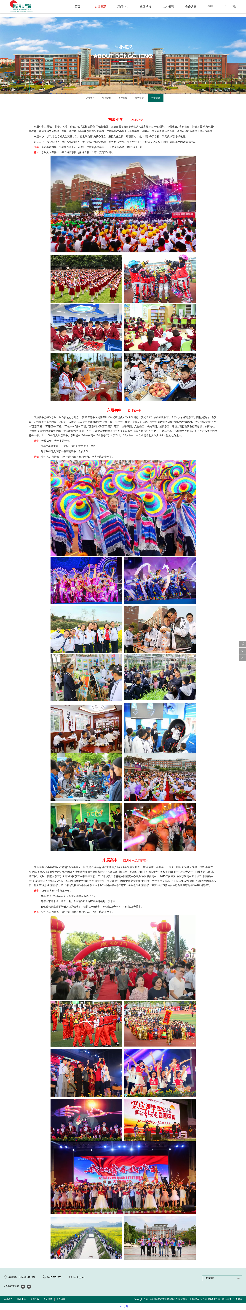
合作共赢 (190, 6)
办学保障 (123, 98)
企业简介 (90, 98)
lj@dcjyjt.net (79, 1277)
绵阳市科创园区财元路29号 (21, 1277)
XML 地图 (123, 1306)
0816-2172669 (54, 1277)
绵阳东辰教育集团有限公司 (164, 1299)
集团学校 (145, 6)
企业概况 (100, 6)
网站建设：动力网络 (232, 1299)
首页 (77, 6)
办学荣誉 (139, 98)
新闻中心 (123, 6)
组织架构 (106, 98)
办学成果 (155, 98)
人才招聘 (168, 6)
